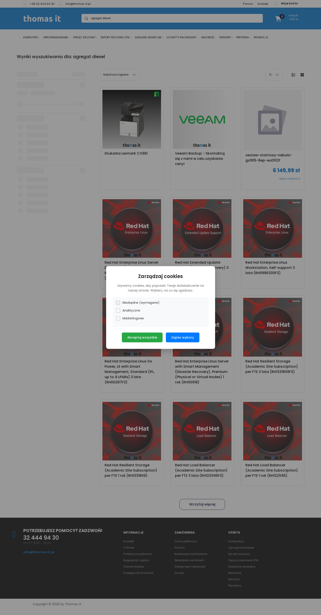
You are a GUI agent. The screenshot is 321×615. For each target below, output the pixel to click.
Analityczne (128, 310)
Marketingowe (130, 318)
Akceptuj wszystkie (142, 337)
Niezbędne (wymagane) (138, 302)
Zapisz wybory (182, 337)
